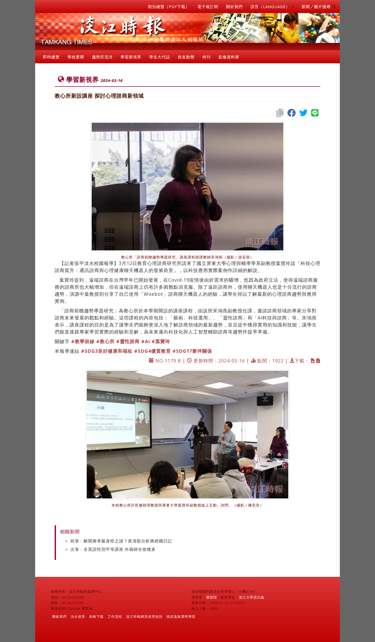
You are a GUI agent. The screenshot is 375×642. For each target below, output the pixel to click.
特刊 (206, 56)
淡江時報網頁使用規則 (144, 616)
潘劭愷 (211, 597)
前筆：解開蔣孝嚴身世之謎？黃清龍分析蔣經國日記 (121, 541)
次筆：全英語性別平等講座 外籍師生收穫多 (113, 549)
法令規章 (78, 616)
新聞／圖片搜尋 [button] (319, 6)
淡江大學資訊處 (251, 597)
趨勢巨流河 (102, 56)
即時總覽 (51, 56)
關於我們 (234, 6)
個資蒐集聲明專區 (181, 616)
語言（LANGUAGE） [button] (272, 6)
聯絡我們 (59, 616)
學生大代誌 (159, 56)
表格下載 (96, 616)
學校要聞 (75, 56)
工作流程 (115, 616)
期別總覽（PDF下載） (169, 6)
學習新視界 (131, 56)
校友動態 (186, 56)
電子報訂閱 (207, 6)
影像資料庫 (228, 56)
